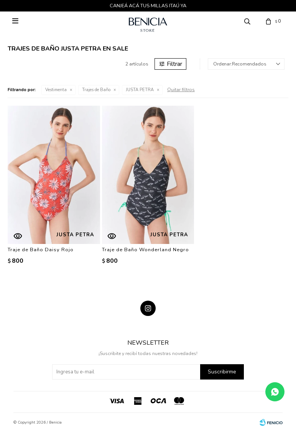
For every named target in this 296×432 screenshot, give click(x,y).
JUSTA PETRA (140, 90)
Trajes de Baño (96, 90)
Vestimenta (56, 90)
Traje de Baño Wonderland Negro (145, 249)
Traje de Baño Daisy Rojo (41, 249)
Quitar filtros (181, 90)
